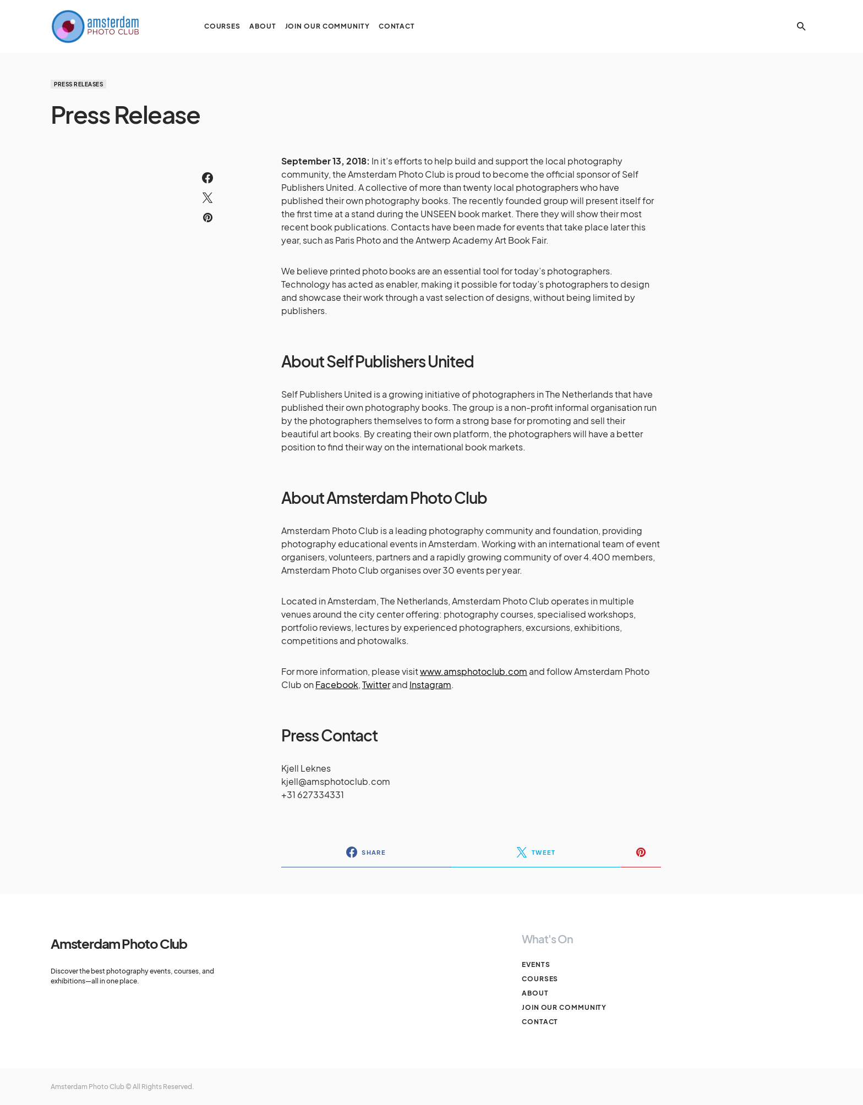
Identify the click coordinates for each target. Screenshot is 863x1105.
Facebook (336, 684)
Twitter (376, 684)
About (535, 993)
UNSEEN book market (465, 213)
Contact (540, 1022)
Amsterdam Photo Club (119, 943)
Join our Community (564, 1007)
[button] (801, 26)
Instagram (430, 684)
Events (536, 964)
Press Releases (78, 84)
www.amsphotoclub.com (473, 671)
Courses (540, 979)
